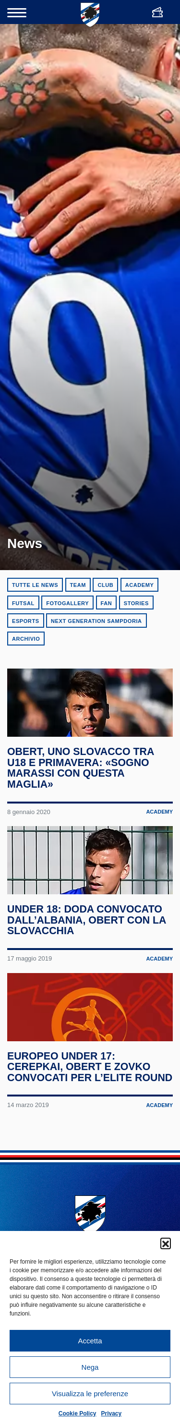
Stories (136, 603)
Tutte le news (35, 585)
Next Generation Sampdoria (96, 621)
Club (105, 585)
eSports (25, 621)
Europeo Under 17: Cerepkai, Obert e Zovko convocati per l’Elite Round (79, 1116)
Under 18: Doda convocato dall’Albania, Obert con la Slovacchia (87, 949)
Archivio (26, 639)
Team (78, 585)
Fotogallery (67, 603)
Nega (90, 1367)
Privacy (111, 1413)
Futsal (23, 603)
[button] (165, 1243)
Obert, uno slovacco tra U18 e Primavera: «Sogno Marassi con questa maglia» (81, 783)
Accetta (90, 1341)
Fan (106, 603)
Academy (139, 585)
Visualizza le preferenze (90, 1393)
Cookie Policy (77, 1413)
